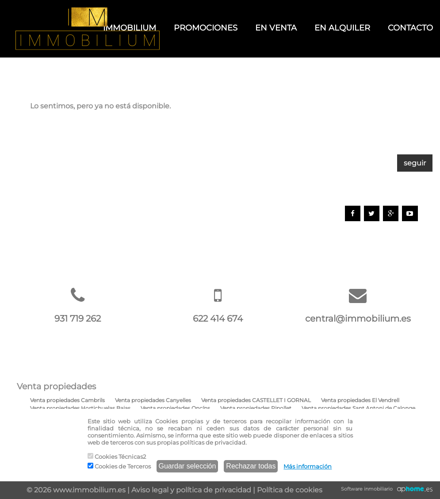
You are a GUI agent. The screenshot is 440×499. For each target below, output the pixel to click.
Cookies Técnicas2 (117, 456)
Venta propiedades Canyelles (153, 400)
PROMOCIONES (205, 28)
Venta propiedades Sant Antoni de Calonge (358, 408)
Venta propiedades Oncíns (175, 408)
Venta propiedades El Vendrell (360, 400)
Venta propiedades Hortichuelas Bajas (80, 408)
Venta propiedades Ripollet (255, 408)
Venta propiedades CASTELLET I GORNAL (256, 400)
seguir (415, 163)
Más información (307, 466)
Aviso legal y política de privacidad (191, 490)
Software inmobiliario (367, 489)
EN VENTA (276, 28)
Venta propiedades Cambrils (67, 400)
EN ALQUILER (342, 28)
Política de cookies (289, 490)
